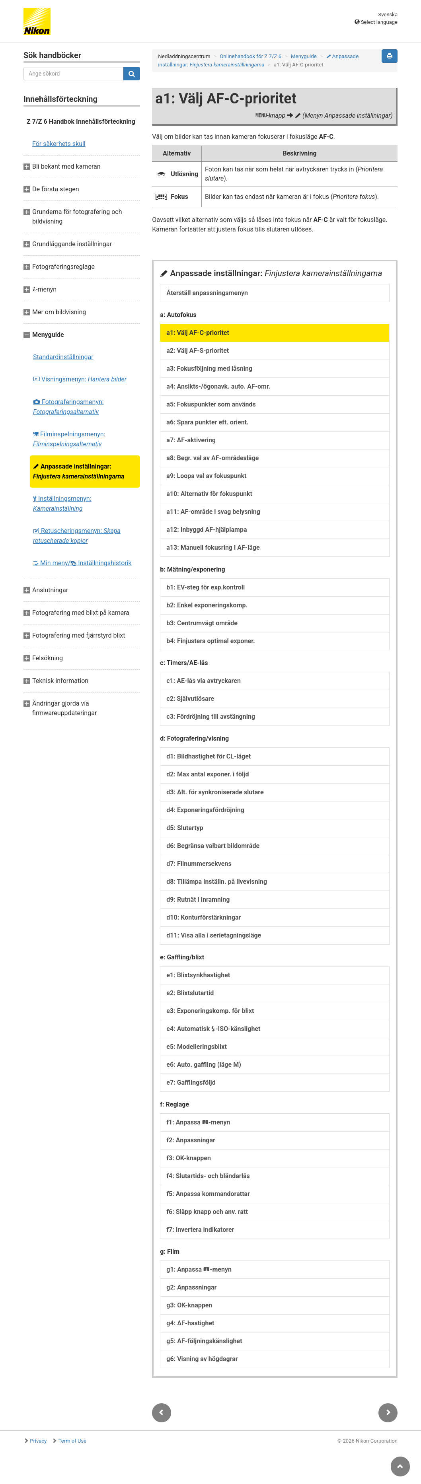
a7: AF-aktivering (191, 440)
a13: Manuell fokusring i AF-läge (212, 547)
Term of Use (72, 1441)
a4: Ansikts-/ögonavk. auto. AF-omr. (218, 386)
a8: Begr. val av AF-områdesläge (212, 458)
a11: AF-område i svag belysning (213, 511)
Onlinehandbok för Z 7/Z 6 (250, 56)
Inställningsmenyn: (62, 503)
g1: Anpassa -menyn (199, 1269)
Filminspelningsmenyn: (69, 439)
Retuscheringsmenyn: (77, 536)
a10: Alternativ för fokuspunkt (209, 494)
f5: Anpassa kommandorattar (208, 1194)
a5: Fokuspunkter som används (210, 404)
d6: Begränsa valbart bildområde (212, 846)
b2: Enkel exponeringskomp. (207, 605)
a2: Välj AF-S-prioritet (197, 350)
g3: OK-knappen (189, 1305)
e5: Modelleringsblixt (196, 1046)
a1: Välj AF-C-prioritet (197, 332)
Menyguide (304, 56)
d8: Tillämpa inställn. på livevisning (216, 881)
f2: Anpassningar (190, 1140)
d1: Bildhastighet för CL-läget (208, 756)
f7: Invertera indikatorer (200, 1229)
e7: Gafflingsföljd (190, 1082)
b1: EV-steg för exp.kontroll (205, 587)
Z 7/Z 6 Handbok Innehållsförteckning (81, 121)
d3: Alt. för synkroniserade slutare (214, 792)
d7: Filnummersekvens (198, 863)
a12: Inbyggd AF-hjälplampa (206, 529)
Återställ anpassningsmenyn (207, 293)
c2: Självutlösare (190, 698)
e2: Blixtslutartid (190, 993)
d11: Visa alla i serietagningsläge (213, 935)
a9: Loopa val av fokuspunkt (206, 476)
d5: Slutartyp (184, 828)
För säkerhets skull (59, 144)
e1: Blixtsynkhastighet (198, 975)
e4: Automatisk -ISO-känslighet (213, 1029)
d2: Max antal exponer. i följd (207, 774)
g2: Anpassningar (191, 1287)
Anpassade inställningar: (78, 471)
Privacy (38, 1441)
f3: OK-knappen (188, 1158)
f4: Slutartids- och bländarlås (207, 1176)
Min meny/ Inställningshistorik (82, 563)
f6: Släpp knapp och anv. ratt (207, 1212)
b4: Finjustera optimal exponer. (210, 641)
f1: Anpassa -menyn (198, 1122)
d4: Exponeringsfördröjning (205, 810)
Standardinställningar (63, 357)
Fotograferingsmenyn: (68, 407)
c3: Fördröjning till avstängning (210, 716)
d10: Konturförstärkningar (203, 917)
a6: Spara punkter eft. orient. (207, 422)
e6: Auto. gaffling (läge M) (203, 1064)
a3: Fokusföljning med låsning (209, 368)
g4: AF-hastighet (190, 1323)
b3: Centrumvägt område (202, 623)
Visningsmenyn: (80, 379)
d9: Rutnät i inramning (198, 899)
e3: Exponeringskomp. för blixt (210, 1011)
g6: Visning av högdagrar (202, 1359)
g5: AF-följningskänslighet (204, 1341)
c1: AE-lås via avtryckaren (203, 681)
